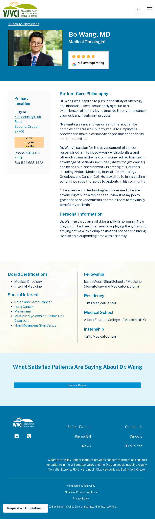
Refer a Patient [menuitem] (79, 427)
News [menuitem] (86, 446)
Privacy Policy (81, 498)
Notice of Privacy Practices (81, 492)
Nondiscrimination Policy (81, 485)
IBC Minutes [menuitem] (133, 446)
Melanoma (22, 311)
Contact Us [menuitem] (133, 427)
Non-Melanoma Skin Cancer (36, 325)
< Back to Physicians (23, 24)
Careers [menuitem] (136, 436)
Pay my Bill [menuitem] (83, 436)
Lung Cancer (24, 307)
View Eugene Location (29, 142)
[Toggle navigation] (149, 9)
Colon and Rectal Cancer (33, 302)
